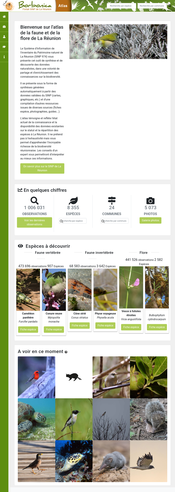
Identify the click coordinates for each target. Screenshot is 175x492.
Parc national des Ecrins (123, 487)
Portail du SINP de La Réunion (89, 477)
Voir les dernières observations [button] (34, 222)
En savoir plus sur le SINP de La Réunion (42, 168)
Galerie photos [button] (150, 220)
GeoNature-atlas (82, 487)
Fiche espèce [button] (28, 312)
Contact (141, 477)
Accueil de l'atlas (59, 477)
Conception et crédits (122, 477)
